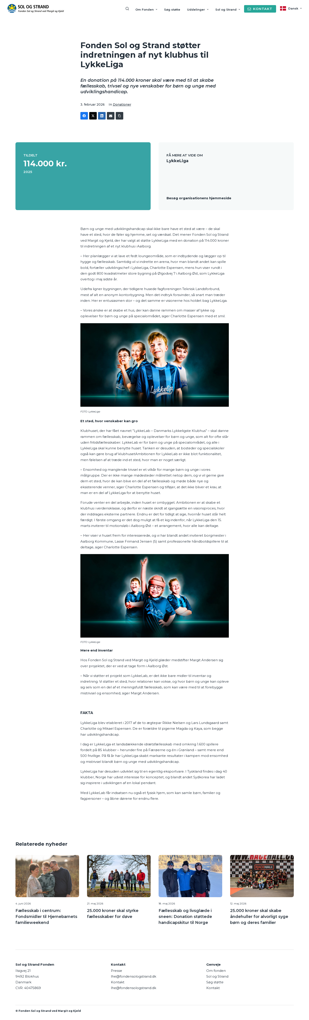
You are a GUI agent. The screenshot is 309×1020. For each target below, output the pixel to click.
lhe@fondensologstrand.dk (133, 976)
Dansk (295, 8)
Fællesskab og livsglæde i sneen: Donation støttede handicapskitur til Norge (185, 916)
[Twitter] (93, 116)
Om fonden (216, 970)
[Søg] (128, 8)
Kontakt (213, 988)
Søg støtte (172, 9)
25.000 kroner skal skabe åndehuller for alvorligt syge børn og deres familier (259, 916)
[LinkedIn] (102, 116)
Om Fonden (146, 9)
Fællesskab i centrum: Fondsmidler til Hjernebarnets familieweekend (46, 916)
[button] (47, 876)
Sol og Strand (227, 9)
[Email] (110, 116)
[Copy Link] (119, 116)
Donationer (122, 104)
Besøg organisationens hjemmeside (199, 198)
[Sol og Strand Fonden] (36, 8)
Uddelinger (198, 9)
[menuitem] (128, 8)
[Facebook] (84, 116)
